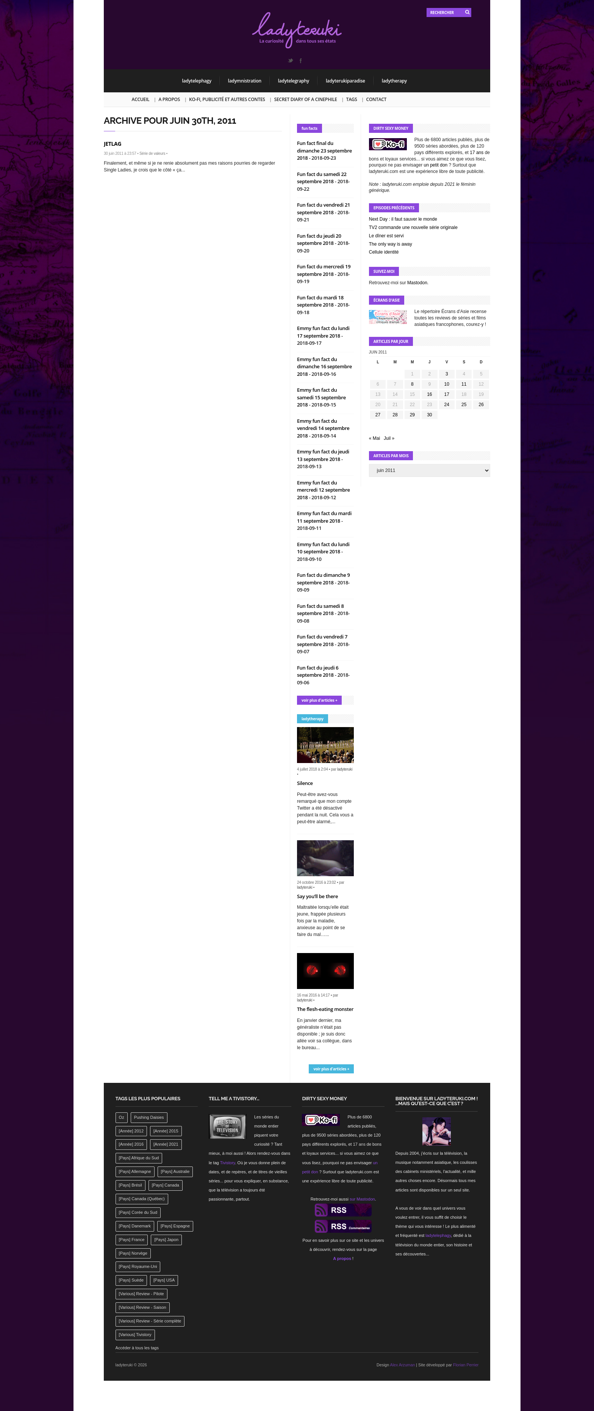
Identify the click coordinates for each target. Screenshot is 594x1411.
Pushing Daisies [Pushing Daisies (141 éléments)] (149, 1117)
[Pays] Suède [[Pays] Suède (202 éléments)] (131, 1280)
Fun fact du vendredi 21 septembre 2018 (323, 208)
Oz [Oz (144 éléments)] (121, 1117)
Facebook (300, 60)
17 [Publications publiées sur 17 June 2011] (446, 394)
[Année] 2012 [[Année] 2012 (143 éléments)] (131, 1131)
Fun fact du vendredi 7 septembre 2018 (322, 640)
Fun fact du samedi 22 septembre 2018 (322, 178)
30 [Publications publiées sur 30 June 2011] (429, 414)
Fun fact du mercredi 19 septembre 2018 (323, 270)
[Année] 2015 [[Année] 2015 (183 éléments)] (165, 1131)
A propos (169, 99)
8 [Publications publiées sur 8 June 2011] (412, 384)
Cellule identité (384, 252)
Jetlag (112, 143)
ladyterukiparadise (345, 81)
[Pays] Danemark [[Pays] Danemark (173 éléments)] (135, 1226)
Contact (376, 99)
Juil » (389, 438)
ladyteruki (344, 769)
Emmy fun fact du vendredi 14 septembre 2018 (323, 428)
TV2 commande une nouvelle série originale (413, 227)
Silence (305, 783)
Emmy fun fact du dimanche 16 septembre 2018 (324, 366)
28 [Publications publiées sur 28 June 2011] (394, 414)
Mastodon (417, 282)
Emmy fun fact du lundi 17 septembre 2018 (323, 332)
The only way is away (390, 244)
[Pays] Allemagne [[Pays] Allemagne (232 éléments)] (135, 1171)
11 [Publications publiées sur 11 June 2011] (463, 384)
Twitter (290, 60)
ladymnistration (244, 81)
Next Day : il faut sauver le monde (403, 219)
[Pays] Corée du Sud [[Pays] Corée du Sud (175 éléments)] (138, 1212)
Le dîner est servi (386, 235)
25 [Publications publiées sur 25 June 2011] (463, 404)
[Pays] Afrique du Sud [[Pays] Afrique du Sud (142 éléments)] (139, 1158)
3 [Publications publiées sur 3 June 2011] (447, 374)
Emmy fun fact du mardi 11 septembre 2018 (324, 517)
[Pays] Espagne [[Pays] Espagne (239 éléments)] (175, 1226)
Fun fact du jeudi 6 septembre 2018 (318, 671)
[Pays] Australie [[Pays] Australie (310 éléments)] (175, 1171)
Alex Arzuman (402, 1365)
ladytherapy (394, 81)
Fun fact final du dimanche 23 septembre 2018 (324, 150)
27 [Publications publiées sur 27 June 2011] (377, 414)
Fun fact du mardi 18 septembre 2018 (320, 301)
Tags (351, 99)
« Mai (374, 438)
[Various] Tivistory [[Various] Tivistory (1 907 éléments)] (135, 1334)
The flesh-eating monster (325, 1009)
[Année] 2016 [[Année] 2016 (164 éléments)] (131, 1144)
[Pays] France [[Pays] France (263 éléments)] (132, 1239)
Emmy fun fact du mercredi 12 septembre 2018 (323, 490)
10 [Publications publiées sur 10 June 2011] (446, 384)
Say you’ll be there (317, 896)
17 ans (476, 152)
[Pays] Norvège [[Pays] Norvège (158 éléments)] (133, 1253)
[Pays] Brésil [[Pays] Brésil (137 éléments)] (130, 1185)
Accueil (141, 99)
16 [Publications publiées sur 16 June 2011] (429, 394)
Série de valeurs (152, 153)
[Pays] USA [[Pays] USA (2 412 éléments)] (164, 1280)
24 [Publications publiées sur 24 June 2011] (446, 404)
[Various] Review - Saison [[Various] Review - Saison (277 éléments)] (142, 1307)
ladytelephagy (196, 81)
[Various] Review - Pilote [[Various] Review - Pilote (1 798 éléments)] (141, 1293)
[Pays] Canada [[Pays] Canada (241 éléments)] (165, 1185)
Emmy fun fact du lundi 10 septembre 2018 (323, 548)
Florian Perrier (466, 1365)
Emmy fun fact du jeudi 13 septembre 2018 (323, 455)
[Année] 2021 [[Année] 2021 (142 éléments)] (165, 1144)
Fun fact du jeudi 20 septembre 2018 (319, 239)
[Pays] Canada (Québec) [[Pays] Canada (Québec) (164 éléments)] (142, 1198)
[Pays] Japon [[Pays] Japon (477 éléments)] (166, 1239)
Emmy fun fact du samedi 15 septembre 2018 (321, 397)
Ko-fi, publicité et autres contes (227, 99)
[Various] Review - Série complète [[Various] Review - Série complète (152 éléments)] (150, 1321)
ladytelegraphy (293, 81)
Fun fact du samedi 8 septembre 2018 (320, 610)
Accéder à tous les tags (137, 1348)
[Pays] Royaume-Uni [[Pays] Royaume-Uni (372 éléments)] (138, 1266)
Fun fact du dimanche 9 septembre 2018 (323, 579)
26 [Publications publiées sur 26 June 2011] (481, 404)
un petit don (436, 165)
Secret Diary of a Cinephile (305, 99)
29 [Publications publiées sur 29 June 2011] (412, 414)
